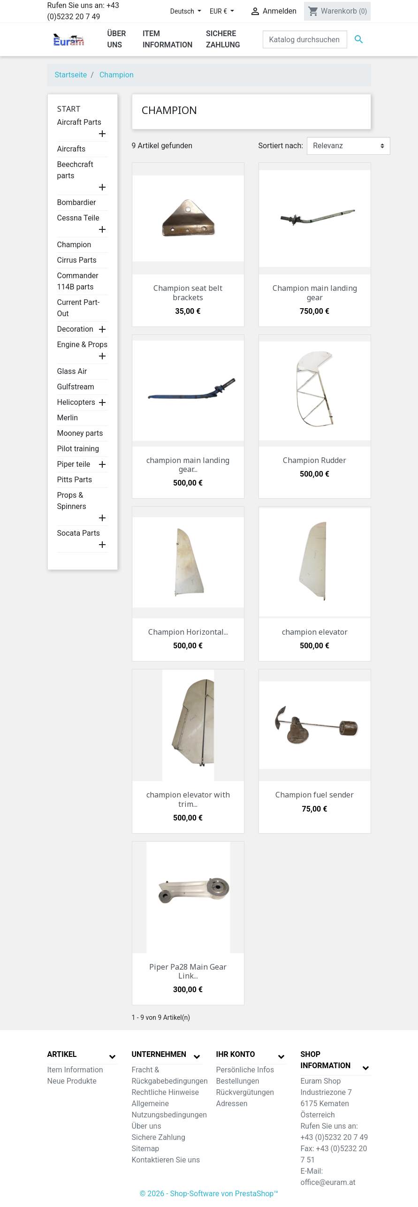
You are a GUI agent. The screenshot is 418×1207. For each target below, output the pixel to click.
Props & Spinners (71, 501)
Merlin (67, 417)
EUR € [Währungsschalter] (219, 11)
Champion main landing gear (315, 292)
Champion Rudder (314, 460)
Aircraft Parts (79, 122)
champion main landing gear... (187, 464)
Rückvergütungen (245, 1092)
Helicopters (76, 402)
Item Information (75, 1069)
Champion (74, 244)
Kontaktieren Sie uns (166, 1159)
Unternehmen (159, 1054)
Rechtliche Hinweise (165, 1092)
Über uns (146, 1126)
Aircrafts (71, 148)
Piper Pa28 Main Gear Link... (188, 971)
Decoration (75, 329)
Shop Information (326, 1060)
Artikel (62, 1054)
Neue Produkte (72, 1081)
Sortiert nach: (281, 145)
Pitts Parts (74, 479)
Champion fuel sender (314, 794)
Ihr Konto (235, 1054)
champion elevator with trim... (188, 799)
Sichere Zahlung (158, 1137)
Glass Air (72, 371)
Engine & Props (82, 344)
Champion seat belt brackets (187, 292)
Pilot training (78, 448)
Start (69, 109)
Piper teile (74, 464)
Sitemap (146, 1148)
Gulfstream (75, 386)
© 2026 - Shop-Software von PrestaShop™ (209, 1193)
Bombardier (76, 202)
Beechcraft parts (75, 170)
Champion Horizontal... (188, 632)
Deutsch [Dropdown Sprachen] (183, 11)
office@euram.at (328, 1182)
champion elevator (315, 632)
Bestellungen (237, 1081)
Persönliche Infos (245, 1069)
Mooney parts (80, 433)
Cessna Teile (78, 217)
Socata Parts (78, 533)
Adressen (232, 1103)
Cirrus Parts (77, 260)
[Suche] (305, 39)
